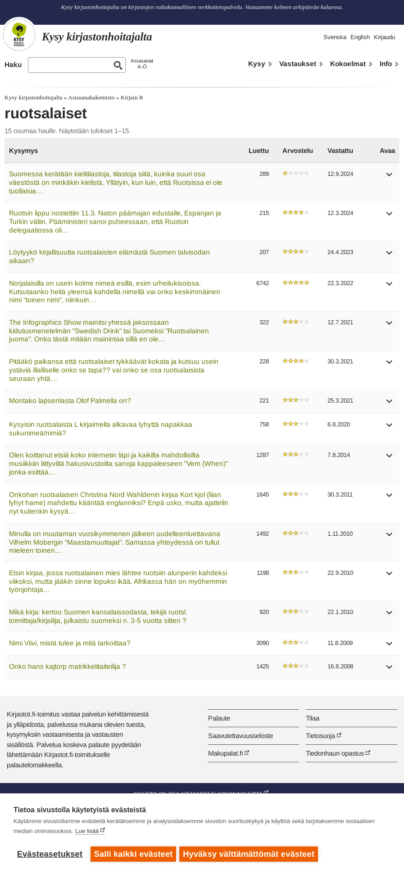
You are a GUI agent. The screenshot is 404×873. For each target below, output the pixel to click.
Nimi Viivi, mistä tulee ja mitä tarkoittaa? (70, 643)
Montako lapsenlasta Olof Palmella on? (70, 400)
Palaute (219, 718)
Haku (13, 64)
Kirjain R (132, 97)
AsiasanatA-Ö (142, 63)
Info (386, 63)
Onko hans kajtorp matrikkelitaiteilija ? (67, 666)
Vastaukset (297, 63)
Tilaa (312, 718)
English (360, 37)
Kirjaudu (384, 37)
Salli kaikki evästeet (133, 854)
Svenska (334, 37)
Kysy (256, 63)
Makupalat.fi (225, 753)
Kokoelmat (348, 63)
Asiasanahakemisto (91, 97)
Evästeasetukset (49, 854)
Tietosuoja (320, 735)
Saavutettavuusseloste (240, 735)
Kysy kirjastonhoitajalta (33, 97)
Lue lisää (87, 832)
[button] (389, 177)
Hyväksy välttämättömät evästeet (250, 854)
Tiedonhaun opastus (335, 753)
